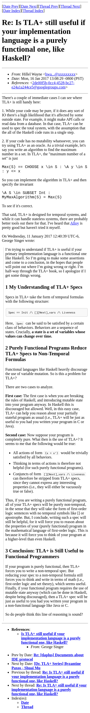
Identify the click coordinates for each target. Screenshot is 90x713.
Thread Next (70, 6)
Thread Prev (48, 6)
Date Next (29, 6)
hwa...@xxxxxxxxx (60, 74)
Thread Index (33, 11)
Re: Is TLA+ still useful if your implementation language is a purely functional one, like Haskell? (48, 676)
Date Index (11, 11)
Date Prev (10, 6)
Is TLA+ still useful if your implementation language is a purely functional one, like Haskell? (51, 638)
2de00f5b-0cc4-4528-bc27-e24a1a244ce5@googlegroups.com (43, 85)
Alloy (74, 223)
